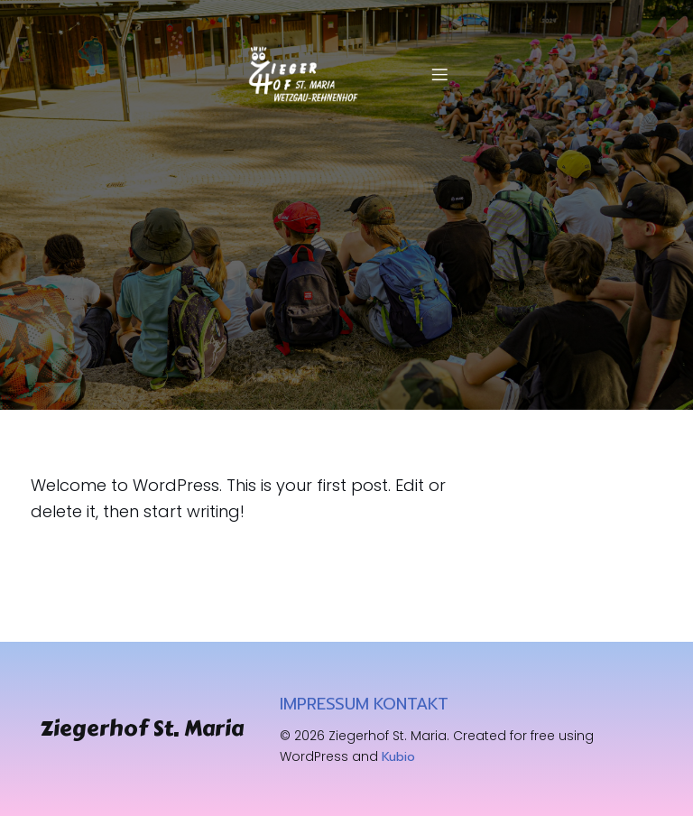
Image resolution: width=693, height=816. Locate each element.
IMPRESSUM (324, 704)
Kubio (398, 756)
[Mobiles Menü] (439, 74)
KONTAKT (411, 704)
